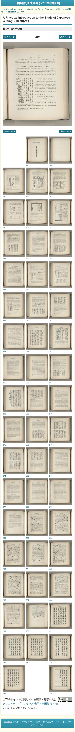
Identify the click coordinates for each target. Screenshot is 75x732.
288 (50, 600)
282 (50, 538)
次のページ (65, 37)
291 (50, 631)
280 (4, 538)
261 (50, 320)
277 (4, 507)
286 (4, 600)
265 (4, 383)
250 (4, 227)
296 (50, 693)
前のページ (9, 37)
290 (27, 631)
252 (50, 227)
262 (4, 351)
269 (27, 414)
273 (50, 445)
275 (27, 476)
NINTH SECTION (16, 12)
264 (50, 351)
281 (27, 538)
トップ (4, 9)
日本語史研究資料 (37, 3)
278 (27, 507)
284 (27, 569)
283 (4, 569)
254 (27, 258)
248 (27, 196)
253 (4, 258)
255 (50, 258)
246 (50, 165)
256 (4, 289)
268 (4, 414)
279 (50, 507)
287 (27, 600)
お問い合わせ (37, 725)
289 (4, 631)
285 (50, 569)
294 (50, 662)
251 (27, 227)
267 (50, 383)
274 (4, 476)
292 (4, 662)
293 (27, 662)
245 (27, 165)
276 (50, 476)
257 (27, 289)
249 (50, 196)
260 (27, 320)
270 (50, 414)
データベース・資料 (31, 721)
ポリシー (67, 721)
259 (4, 320)
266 (27, 383)
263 (27, 351)
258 (50, 289)
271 (4, 445)
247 (4, 196)
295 (4, 693)
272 (27, 445)
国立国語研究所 (11, 721)
